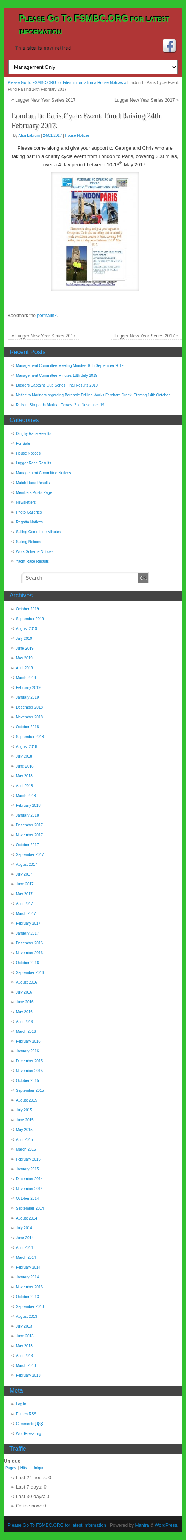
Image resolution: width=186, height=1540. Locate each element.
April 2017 (24, 904)
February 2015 (28, 1159)
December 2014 (29, 1179)
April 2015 (24, 1140)
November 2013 (29, 1287)
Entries (26, 1414)
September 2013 (30, 1307)
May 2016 (24, 1012)
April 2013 (24, 1356)
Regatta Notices (29, 522)
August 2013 (26, 1316)
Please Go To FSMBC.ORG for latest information (57, 1525)
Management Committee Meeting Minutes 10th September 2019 (70, 366)
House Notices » (112, 82)
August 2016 (26, 982)
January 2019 (27, 697)
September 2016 (30, 972)
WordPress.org (28, 1434)
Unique (38, 1468)
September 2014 (30, 1208)
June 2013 (25, 1336)
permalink (46, 315)
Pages (10, 1468)
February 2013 (28, 1375)
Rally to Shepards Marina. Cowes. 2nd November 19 (60, 405)
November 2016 (29, 953)
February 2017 (28, 923)
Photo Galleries (29, 512)
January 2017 (27, 933)
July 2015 (24, 1110)
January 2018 (27, 815)
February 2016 (28, 1041)
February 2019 (28, 688)
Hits (24, 1468)
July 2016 (24, 992)
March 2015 (26, 1149)
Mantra (142, 1525)
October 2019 (27, 609)
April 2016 (24, 1022)
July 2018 (24, 756)
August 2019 (26, 629)
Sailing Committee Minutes (38, 532)
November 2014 (29, 1189)
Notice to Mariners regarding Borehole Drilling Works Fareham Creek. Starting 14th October (93, 395)
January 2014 (27, 1277)
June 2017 (25, 884)
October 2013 (27, 1297)
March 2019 (26, 678)
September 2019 (30, 619)
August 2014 (26, 1218)
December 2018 (29, 707)
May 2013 (24, 1346)
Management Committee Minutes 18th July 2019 (56, 375)
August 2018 (26, 746)
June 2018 (25, 766)
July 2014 (24, 1228)
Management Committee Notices (43, 473)
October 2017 (27, 845)
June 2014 (25, 1238)
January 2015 (27, 1169)
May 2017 (24, 894)
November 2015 (29, 1071)
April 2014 (24, 1248)
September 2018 (30, 737)
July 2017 (24, 874)
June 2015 (25, 1120)
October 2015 (27, 1081)
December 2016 (29, 943)
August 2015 (26, 1100)
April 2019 (24, 668)
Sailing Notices (28, 542)
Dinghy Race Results (33, 434)
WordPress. (166, 1525)
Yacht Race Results (32, 561)
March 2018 (26, 796)
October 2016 (27, 963)
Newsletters (26, 502)
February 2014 (28, 1267)
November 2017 (29, 835)
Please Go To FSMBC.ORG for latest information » (52, 82)
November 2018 (29, 717)
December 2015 (29, 1061)
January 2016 (27, 1051)
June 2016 (25, 1002)
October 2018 (27, 727)
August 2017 (26, 864)
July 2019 (24, 638)
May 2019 (24, 658)
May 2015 (24, 1130)
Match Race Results (33, 483)
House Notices (77, 135)
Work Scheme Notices (34, 551)
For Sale (23, 443)
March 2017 (26, 914)
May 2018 (24, 776)
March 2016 (26, 1031)
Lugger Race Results (33, 463)
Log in (21, 1404)
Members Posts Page (34, 493)
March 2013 (26, 1366)
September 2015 (30, 1090)
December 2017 (29, 825)
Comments (29, 1424)
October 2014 (27, 1198)
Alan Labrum (29, 135)
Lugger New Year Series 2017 (43, 100)
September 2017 (30, 855)
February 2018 (28, 805)
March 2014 (26, 1257)
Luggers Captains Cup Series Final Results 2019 (57, 385)
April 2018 (24, 786)
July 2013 (24, 1326)
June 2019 (25, 648)
